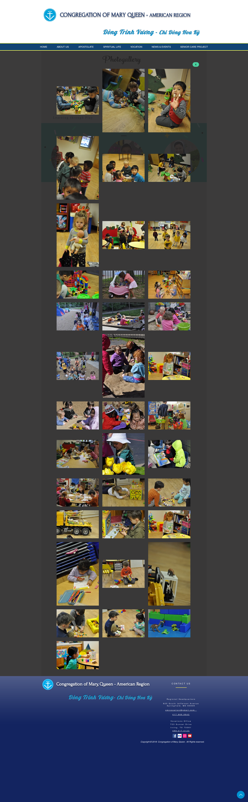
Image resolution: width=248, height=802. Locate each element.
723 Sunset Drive (181, 724)
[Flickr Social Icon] (180, 736)
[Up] (241, 795)
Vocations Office (181, 721)
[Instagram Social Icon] (185, 736)
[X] (196, 64)
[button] (65, 47)
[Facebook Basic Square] (175, 736)
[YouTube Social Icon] (190, 736)
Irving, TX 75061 (181, 727)
